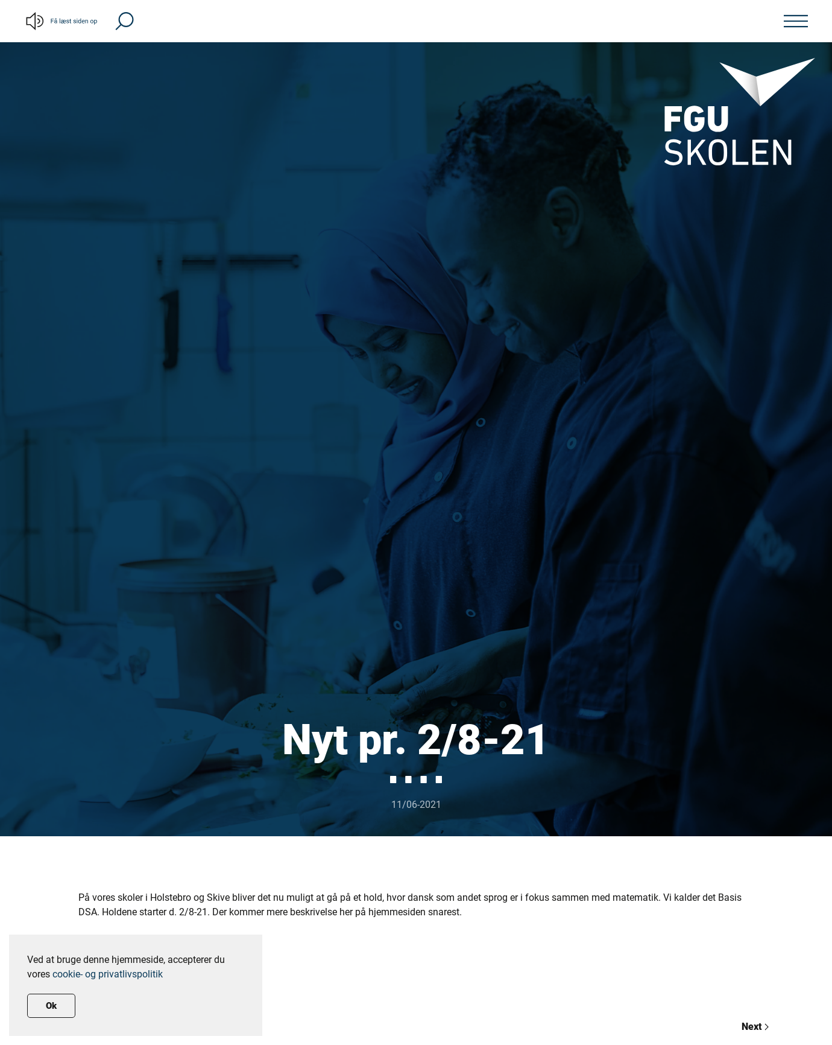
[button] (124, 20)
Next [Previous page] (755, 1026)
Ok (51, 1005)
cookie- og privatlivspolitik (107, 974)
